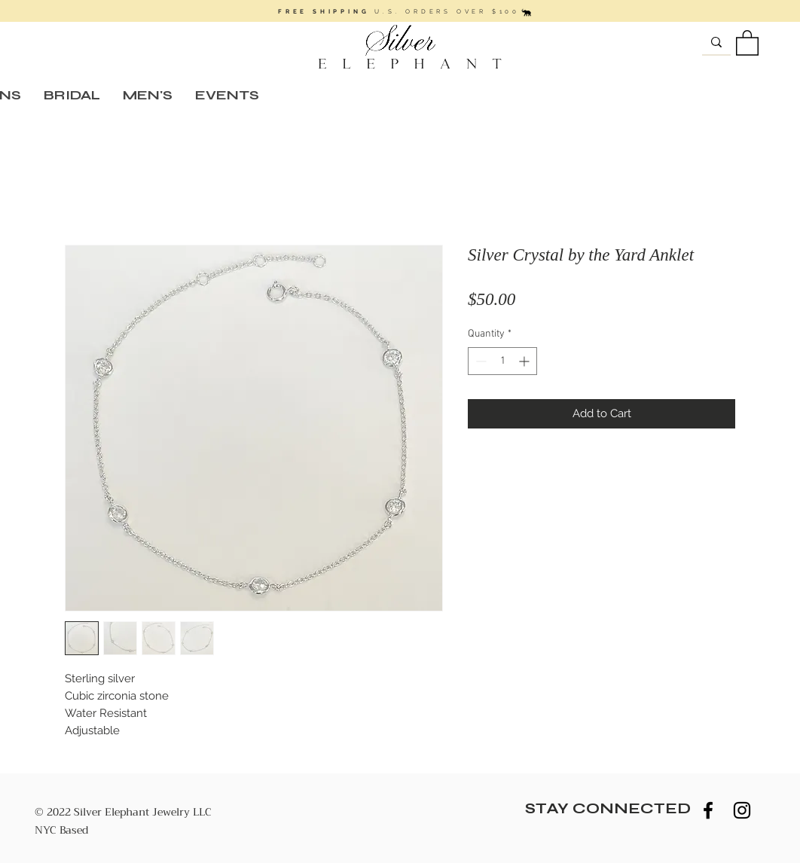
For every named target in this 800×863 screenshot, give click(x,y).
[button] (747, 42)
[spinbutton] (502, 361)
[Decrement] (479, 361)
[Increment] (525, 361)
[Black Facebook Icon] (708, 810)
